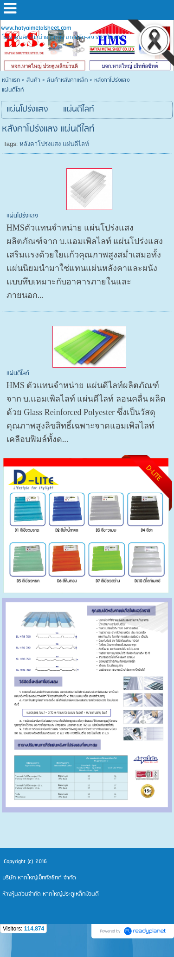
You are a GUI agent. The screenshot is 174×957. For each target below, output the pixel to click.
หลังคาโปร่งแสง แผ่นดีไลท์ (54, 143)
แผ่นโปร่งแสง (22, 216)
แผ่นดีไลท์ (17, 373)
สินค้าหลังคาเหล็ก (67, 80)
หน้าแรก (11, 80)
